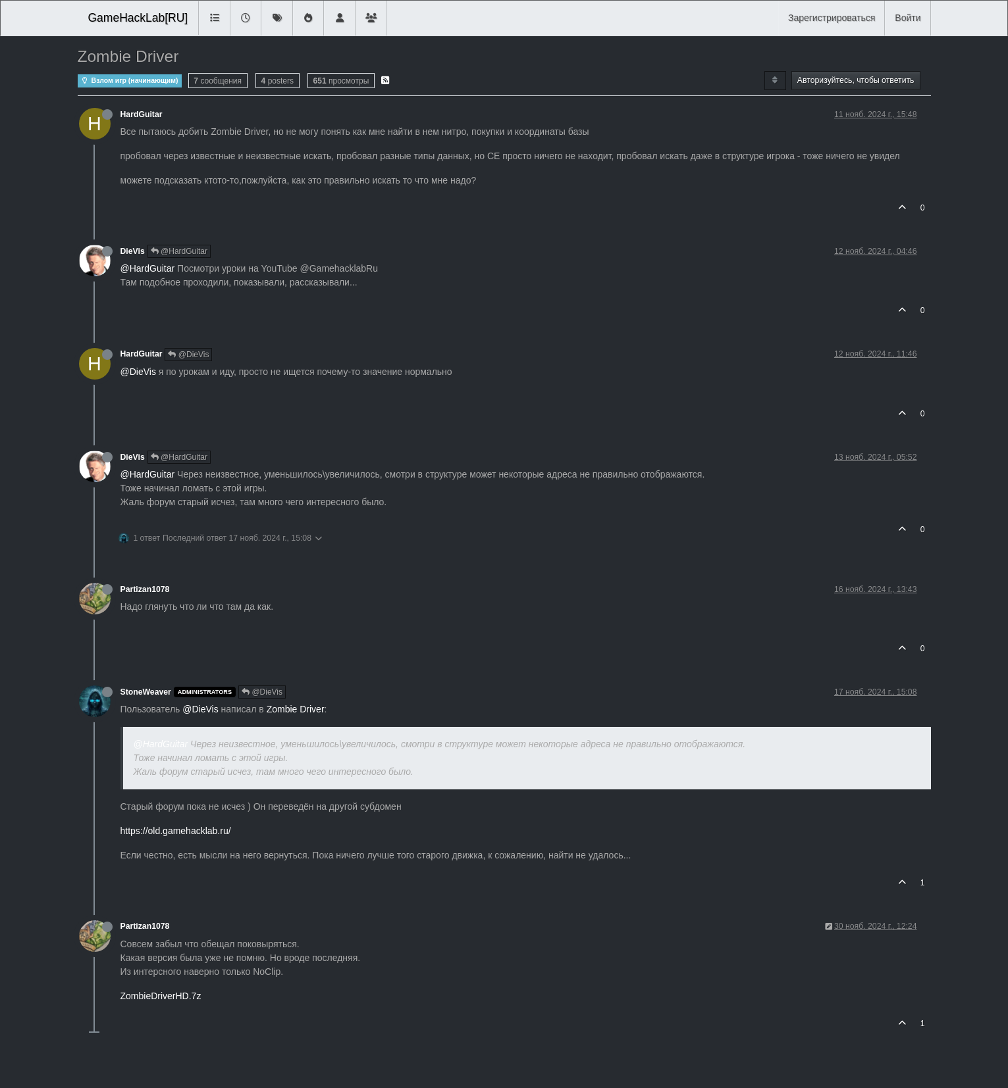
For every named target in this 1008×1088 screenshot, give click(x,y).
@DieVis (188, 354)
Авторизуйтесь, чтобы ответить (856, 80)
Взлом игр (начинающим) (129, 80)
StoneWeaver (145, 692)
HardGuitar (141, 114)
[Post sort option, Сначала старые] (775, 80)
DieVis (132, 251)
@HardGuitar (179, 251)
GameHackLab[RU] (138, 17)
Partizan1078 (145, 589)
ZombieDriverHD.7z (160, 996)
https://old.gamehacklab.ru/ (175, 831)
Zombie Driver (296, 709)
